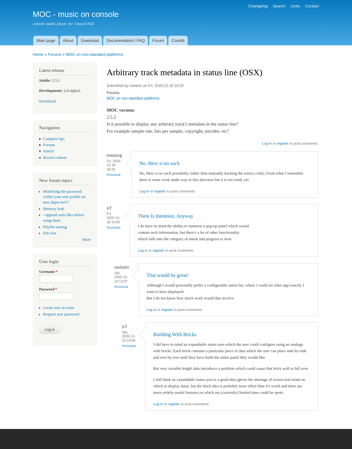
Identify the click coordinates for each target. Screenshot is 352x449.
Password (48, 289)
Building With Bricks (174, 334)
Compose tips (54, 139)
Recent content (55, 157)
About (68, 40)
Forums (54, 54)
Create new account (58, 308)
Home (38, 54)
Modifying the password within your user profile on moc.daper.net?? (64, 197)
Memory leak (53, 209)
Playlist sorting (55, 227)
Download (90, 40)
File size (49, 233)
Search (279, 6)
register (283, 143)
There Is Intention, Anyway (165, 216)
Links (295, 6)
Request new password (61, 314)
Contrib (178, 40)
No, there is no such (159, 163)
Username (48, 272)
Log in (267, 143)
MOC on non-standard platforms (94, 54)
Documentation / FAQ (125, 40)
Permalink (114, 174)
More (86, 239)
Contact (312, 6)
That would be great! (167, 275)
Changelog (258, 6)
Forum (158, 40)
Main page (45, 40)
